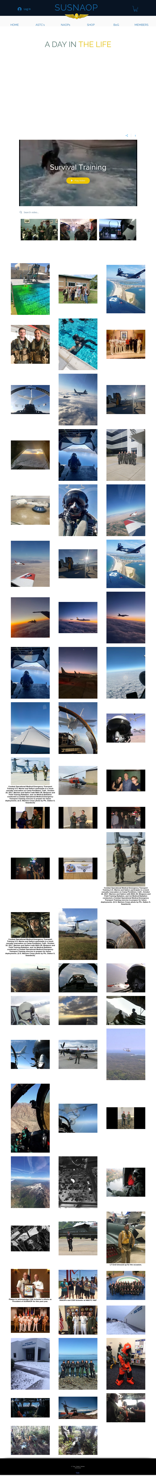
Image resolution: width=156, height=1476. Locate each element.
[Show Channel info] (134, 135)
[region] (129, 1315)
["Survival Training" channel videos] (78, 230)
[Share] (127, 135)
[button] (135, 8)
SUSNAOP (76, 7)
